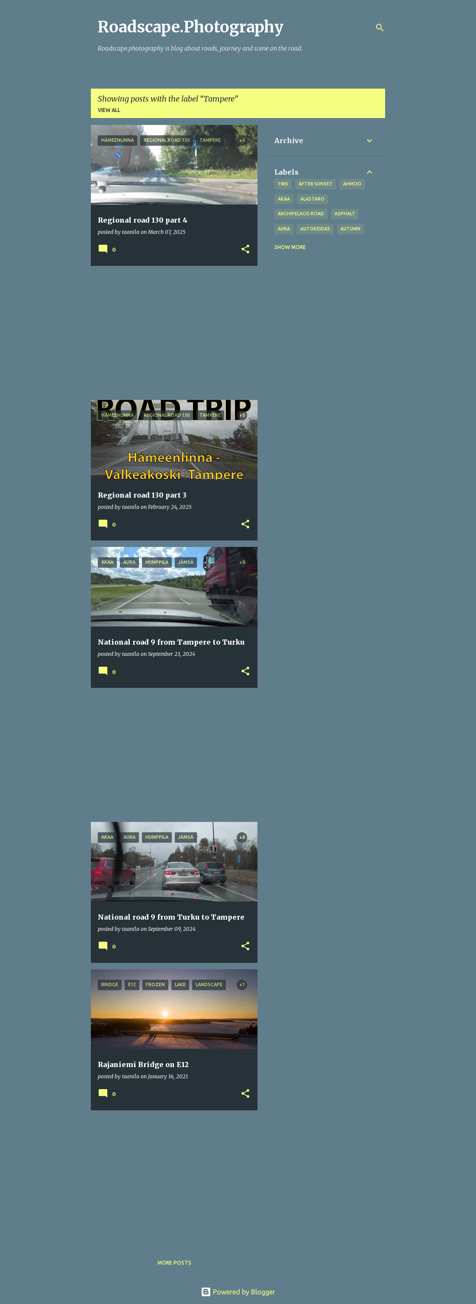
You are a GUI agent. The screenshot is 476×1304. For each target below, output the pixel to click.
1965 (283, 183)
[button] (245, 250)
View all (109, 110)
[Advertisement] (171, 332)
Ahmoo (352, 183)
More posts (174, 1263)
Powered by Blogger (238, 1292)
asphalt (344, 213)
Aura (284, 228)
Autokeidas (315, 228)
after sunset (316, 183)
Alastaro (312, 198)
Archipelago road (301, 213)
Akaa (284, 198)
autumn (350, 228)
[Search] (380, 27)
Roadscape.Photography (190, 27)
